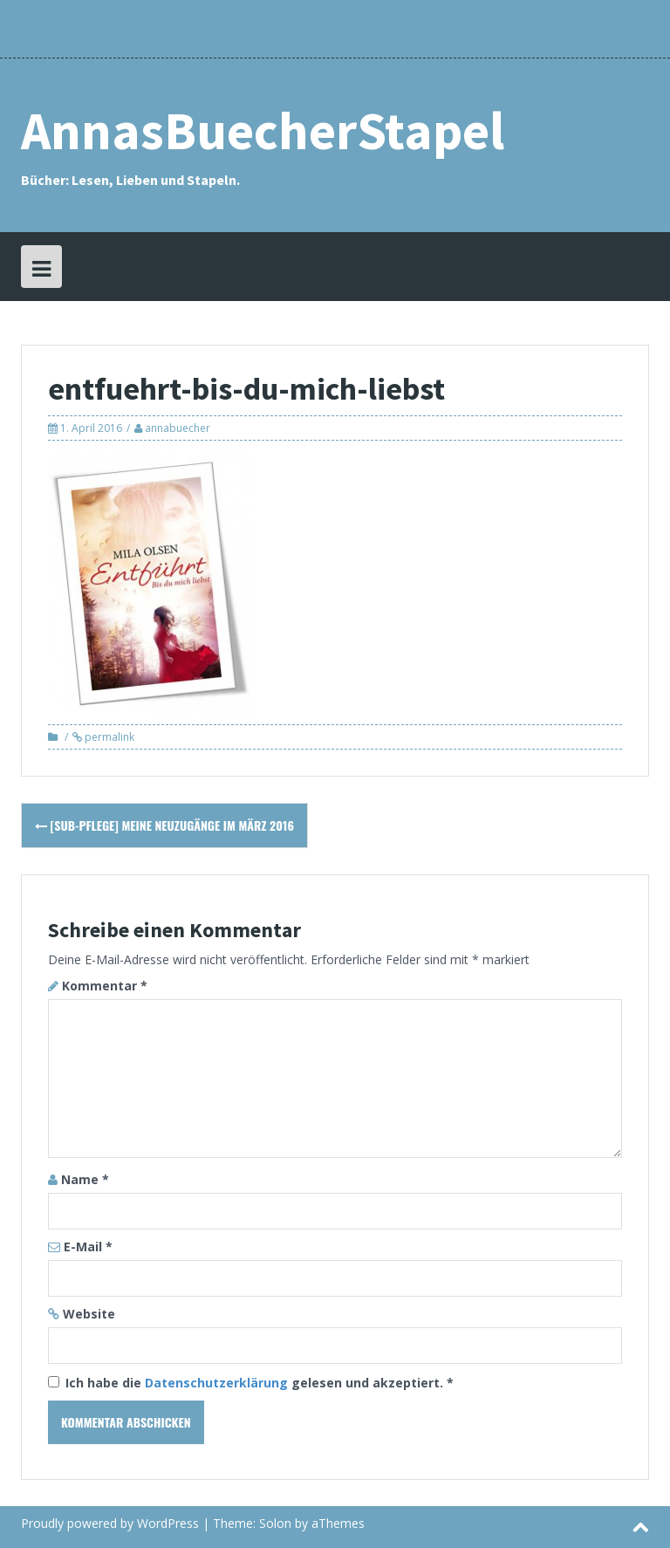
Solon (275, 1523)
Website (89, 1313)
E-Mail (88, 1246)
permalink (108, 736)
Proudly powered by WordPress (110, 1523)
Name (85, 1179)
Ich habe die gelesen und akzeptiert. (251, 1382)
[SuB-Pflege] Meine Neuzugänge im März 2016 (164, 825)
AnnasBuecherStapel (262, 130)
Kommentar (104, 985)
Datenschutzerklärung (218, 1382)
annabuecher (177, 428)
